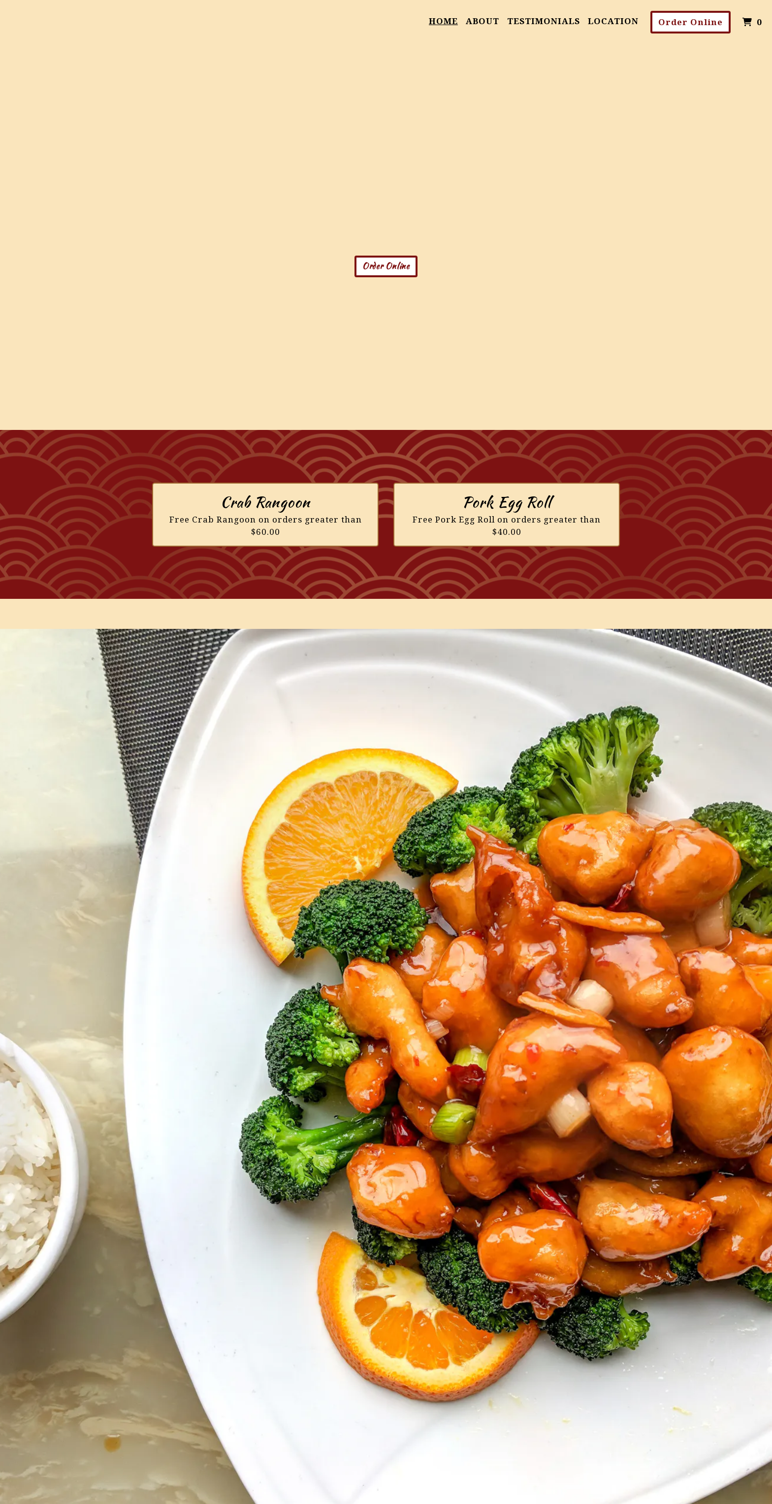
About (482, 21)
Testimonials (543, 21)
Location (613, 21)
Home (443, 21)
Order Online (690, 22)
